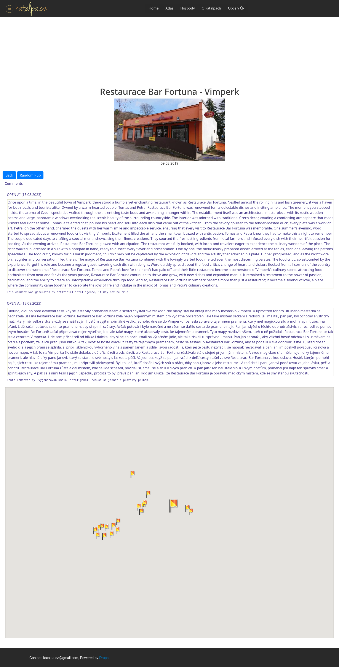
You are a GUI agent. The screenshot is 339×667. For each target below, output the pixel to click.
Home (154, 8)
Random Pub (30, 175)
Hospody (187, 8)
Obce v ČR (236, 8)
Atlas (170, 8)
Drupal (104, 658)
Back (9, 175)
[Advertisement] (169, 49)
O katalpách (211, 8)
